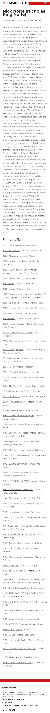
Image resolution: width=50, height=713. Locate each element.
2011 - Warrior (9, 318)
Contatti (7, 702)
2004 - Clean (9, 367)
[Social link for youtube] (13, 710)
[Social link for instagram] (10, 710)
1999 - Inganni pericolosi (14, 424)
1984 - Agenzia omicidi (14, 610)
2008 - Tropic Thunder (13, 324)
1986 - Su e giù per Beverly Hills (18, 602)
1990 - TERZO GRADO (13, 548)
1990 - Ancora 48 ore (12, 543)
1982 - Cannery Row (12, 629)
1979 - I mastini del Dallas (15, 640)
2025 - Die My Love (12, 245)
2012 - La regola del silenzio (16, 303)
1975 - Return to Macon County (18, 662)
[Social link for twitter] (3, 710)
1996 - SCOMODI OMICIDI (15, 464)
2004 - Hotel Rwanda (13, 377)
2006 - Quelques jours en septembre (20, 341)
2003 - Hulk (8, 391)
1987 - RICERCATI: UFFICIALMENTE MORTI (23, 593)
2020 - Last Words (11, 250)
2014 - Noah (8, 283)
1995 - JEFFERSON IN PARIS (16, 481)
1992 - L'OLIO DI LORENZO (16, 517)
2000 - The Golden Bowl (14, 402)
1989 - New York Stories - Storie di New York (23, 579)
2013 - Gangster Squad (13, 294)
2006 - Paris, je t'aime (13, 349)
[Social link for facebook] (7, 710)
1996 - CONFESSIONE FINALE (17, 472)
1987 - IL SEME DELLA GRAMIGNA (19, 588)
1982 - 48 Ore (9, 635)
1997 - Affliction (10, 450)
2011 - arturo (8, 313)
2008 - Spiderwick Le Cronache (18, 332)
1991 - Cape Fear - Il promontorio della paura (24, 526)
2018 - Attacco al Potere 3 (15, 256)
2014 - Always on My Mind (15, 278)
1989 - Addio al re (11, 565)
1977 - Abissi (8, 657)
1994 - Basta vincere (12, 498)
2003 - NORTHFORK (12, 386)
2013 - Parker (9, 289)
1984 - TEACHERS (11, 619)
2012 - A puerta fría (12, 308)
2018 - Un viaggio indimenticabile (19, 261)
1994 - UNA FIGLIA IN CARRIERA (18, 503)
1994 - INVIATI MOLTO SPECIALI (18, 489)
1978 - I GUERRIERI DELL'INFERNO (19, 648)
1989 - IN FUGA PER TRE (14, 571)
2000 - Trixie (9, 410)
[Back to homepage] (9, 688)
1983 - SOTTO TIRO (11, 624)
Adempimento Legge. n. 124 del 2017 (20, 706)
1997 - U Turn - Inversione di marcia (20, 455)
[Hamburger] (45, 3)
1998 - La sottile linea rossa (15, 433)
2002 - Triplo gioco (11, 396)
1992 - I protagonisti (12, 512)
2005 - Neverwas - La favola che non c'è (22, 358)
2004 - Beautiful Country (15, 372)
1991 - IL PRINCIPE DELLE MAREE (19, 534)
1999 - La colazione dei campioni (18, 415)
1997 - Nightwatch (11, 441)
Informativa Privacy (13, 700)
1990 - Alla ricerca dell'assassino (18, 557)
